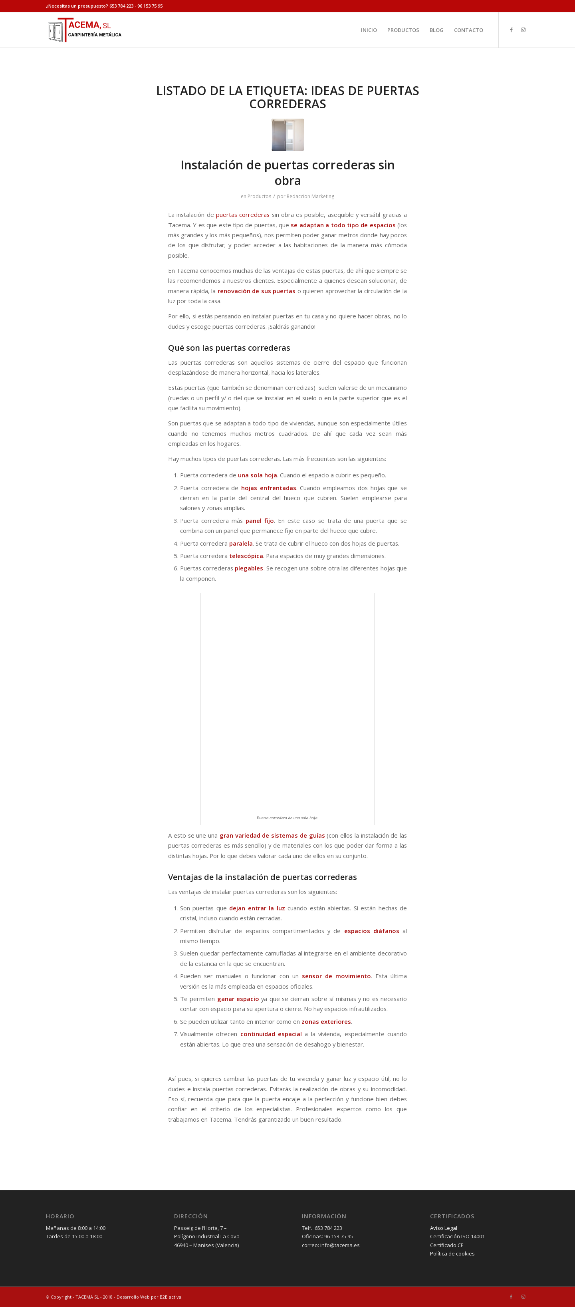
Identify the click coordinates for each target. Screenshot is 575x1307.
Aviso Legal (443, 1228)
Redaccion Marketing (310, 196)
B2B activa (170, 1297)
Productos (259, 196)
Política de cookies (452, 1253)
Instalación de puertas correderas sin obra (287, 173)
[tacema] (84, 30)
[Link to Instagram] (523, 30)
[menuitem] (369, 30)
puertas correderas (243, 214)
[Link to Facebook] (511, 30)
